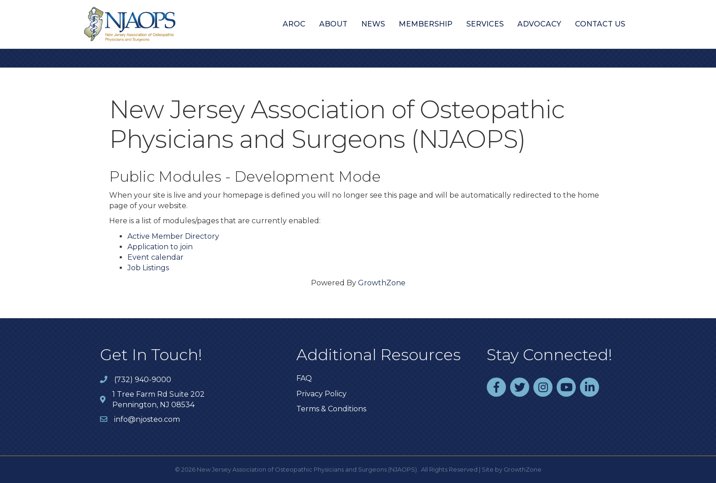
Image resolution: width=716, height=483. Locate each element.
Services (485, 24)
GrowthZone (381, 282)
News (373, 24)
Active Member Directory (173, 236)
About (333, 24)
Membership (426, 24)
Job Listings (148, 267)
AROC (294, 24)
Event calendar (155, 257)
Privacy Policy (321, 393)
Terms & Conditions (331, 408)
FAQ (304, 378)
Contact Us (600, 24)
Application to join (160, 246)
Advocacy (539, 24)
